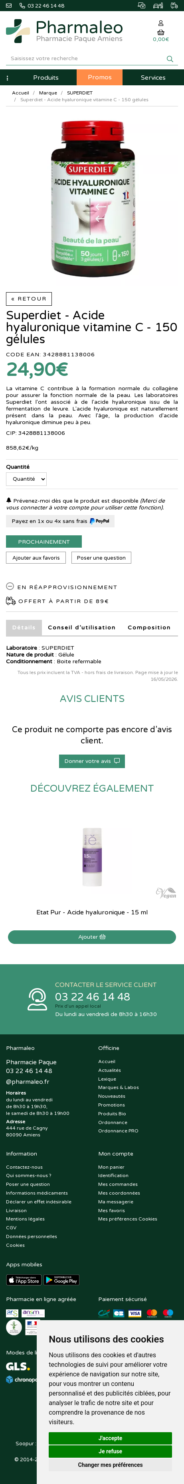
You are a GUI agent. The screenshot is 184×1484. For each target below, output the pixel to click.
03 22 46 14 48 (92, 997)
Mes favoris (111, 1210)
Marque (48, 93)
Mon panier (111, 1167)
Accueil (20, 93)
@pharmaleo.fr (27, 1081)
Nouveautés (111, 1096)
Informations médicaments (37, 1193)
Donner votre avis (92, 761)
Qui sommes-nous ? (28, 1175)
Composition (149, 627)
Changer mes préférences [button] (110, 1465)
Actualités (109, 1070)
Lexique (107, 1079)
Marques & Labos (118, 1087)
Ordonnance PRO (118, 1131)
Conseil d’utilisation (82, 627)
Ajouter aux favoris (36, 558)
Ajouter (92, 937)
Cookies (15, 1245)
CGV (11, 1227)
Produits (46, 78)
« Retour (29, 298)
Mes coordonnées (119, 1193)
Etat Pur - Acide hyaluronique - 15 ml (92, 912)
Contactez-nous (24, 1167)
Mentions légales (25, 1219)
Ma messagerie (115, 1202)
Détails (24, 627)
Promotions (111, 1105)
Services (153, 78)
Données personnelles (31, 1236)
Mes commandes (118, 1184)
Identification (113, 1175)
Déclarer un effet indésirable (38, 1202)
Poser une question (101, 558)
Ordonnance (112, 1122)
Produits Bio (112, 1113)
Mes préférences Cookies (127, 1219)
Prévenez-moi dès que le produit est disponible (72, 500)
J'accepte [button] (111, 1438)
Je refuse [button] (110, 1451)
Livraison (16, 1210)
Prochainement (44, 542)
